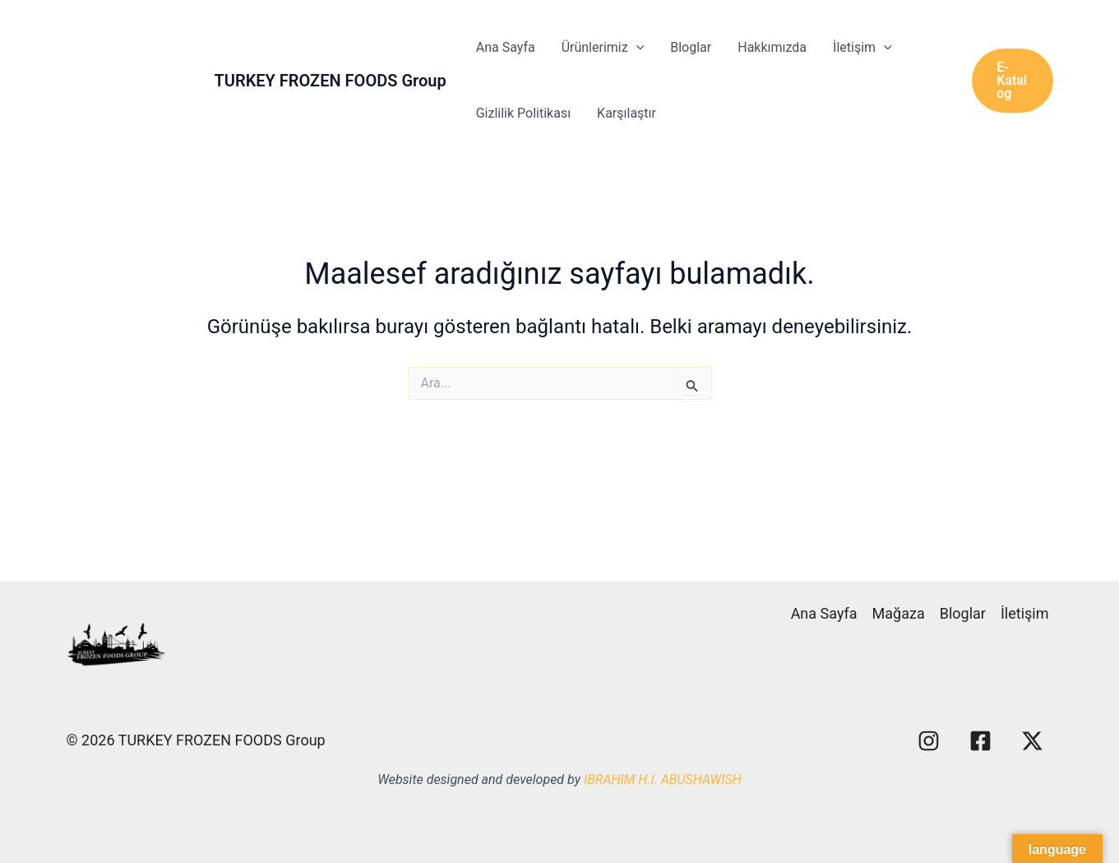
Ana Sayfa (505, 47)
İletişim (862, 48)
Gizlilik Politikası (523, 113)
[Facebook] (980, 741)
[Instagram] (929, 741)
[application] (636, 48)
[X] (1032, 741)
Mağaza (898, 613)
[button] (1012, 81)
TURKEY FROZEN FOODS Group (330, 80)
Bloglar (690, 47)
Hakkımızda (772, 47)
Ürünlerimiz (603, 48)
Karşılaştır (626, 113)
